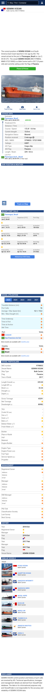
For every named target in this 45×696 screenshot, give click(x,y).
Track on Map (22, 204)
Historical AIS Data (22, 257)
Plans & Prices (22, 69)
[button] (42, 3)
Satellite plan (25, 342)
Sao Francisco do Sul (11, 338)
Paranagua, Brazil (11, 118)
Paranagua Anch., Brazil (14, 157)
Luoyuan (6, 335)
